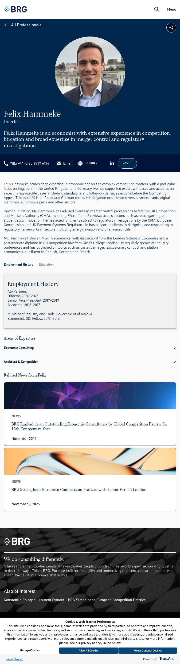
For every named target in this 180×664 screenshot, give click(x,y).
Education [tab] (46, 264)
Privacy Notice (14, 659)
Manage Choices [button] (29, 650)
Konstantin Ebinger (19, 599)
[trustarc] (166, 659)
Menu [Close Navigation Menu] (171, 9)
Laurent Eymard (51, 599)
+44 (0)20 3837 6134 (33, 163)
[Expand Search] (156, 9)
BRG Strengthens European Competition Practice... (108, 599)
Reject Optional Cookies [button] (148, 650)
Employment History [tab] (18, 264)
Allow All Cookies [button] (88, 650)
